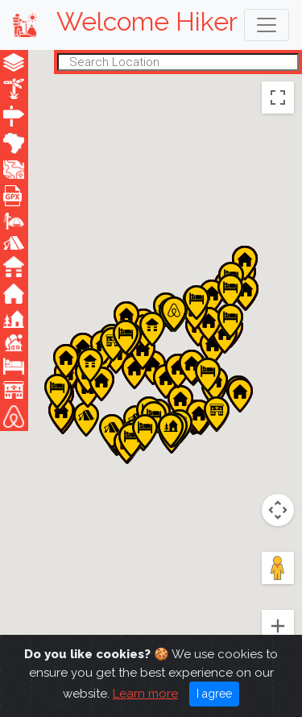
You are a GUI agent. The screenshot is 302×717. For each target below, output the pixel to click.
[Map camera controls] (278, 510)
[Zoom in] (278, 626)
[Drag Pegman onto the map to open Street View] (278, 568)
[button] (112, 431)
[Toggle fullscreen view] (278, 97)
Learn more (145, 706)
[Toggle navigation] (266, 25)
